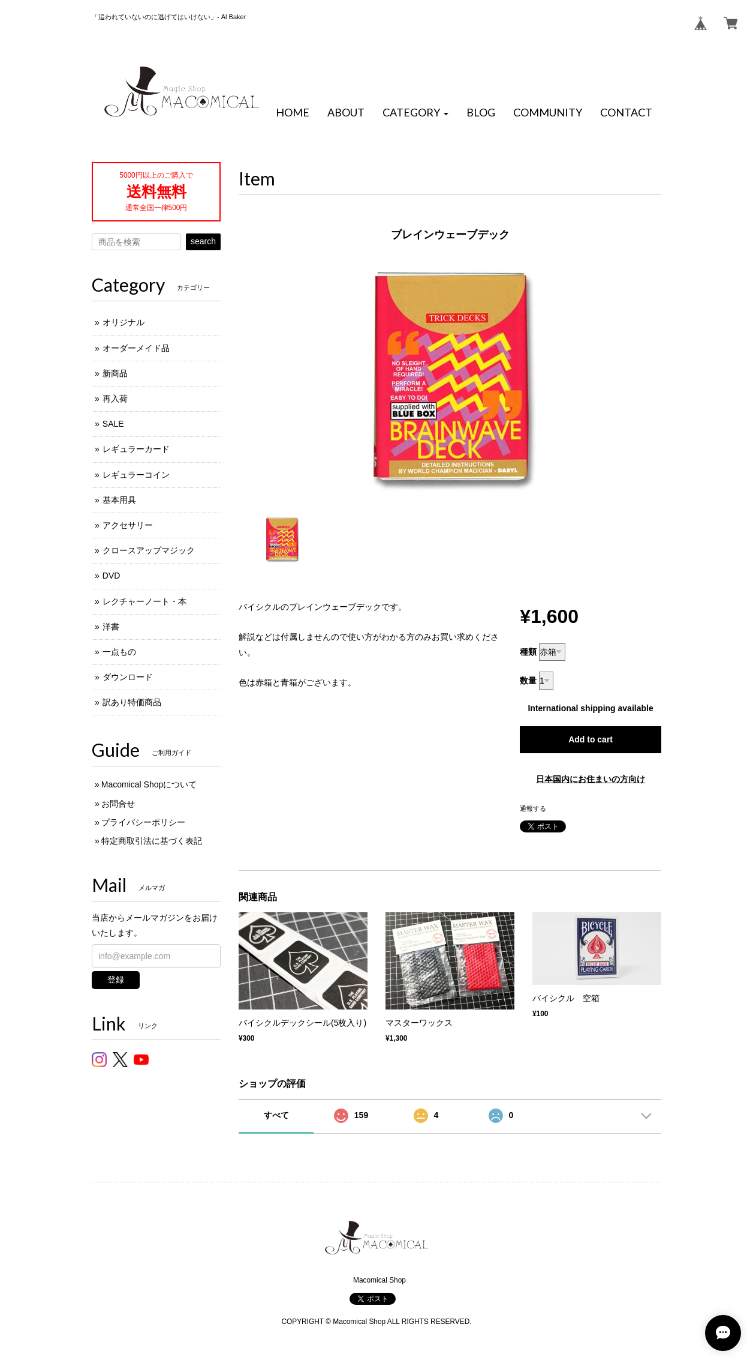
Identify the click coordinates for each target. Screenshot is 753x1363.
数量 (528, 680)
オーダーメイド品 (136, 348)
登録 (115, 979)
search (203, 241)
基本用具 (119, 500)
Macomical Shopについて (149, 784)
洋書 (111, 626)
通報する (533, 808)
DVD (112, 575)
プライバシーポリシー (143, 822)
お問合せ (118, 803)
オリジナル (123, 322)
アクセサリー (128, 525)
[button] (415, 112)
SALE (113, 424)
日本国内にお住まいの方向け (590, 779)
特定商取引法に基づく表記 (151, 841)
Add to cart (590, 739)
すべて (276, 1115)
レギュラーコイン (136, 475)
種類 (528, 652)
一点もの (119, 652)
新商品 (115, 373)
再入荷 (115, 398)
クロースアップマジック (149, 550)
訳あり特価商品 (132, 702)
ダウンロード (128, 677)
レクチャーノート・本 (144, 601)
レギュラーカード (136, 449)
